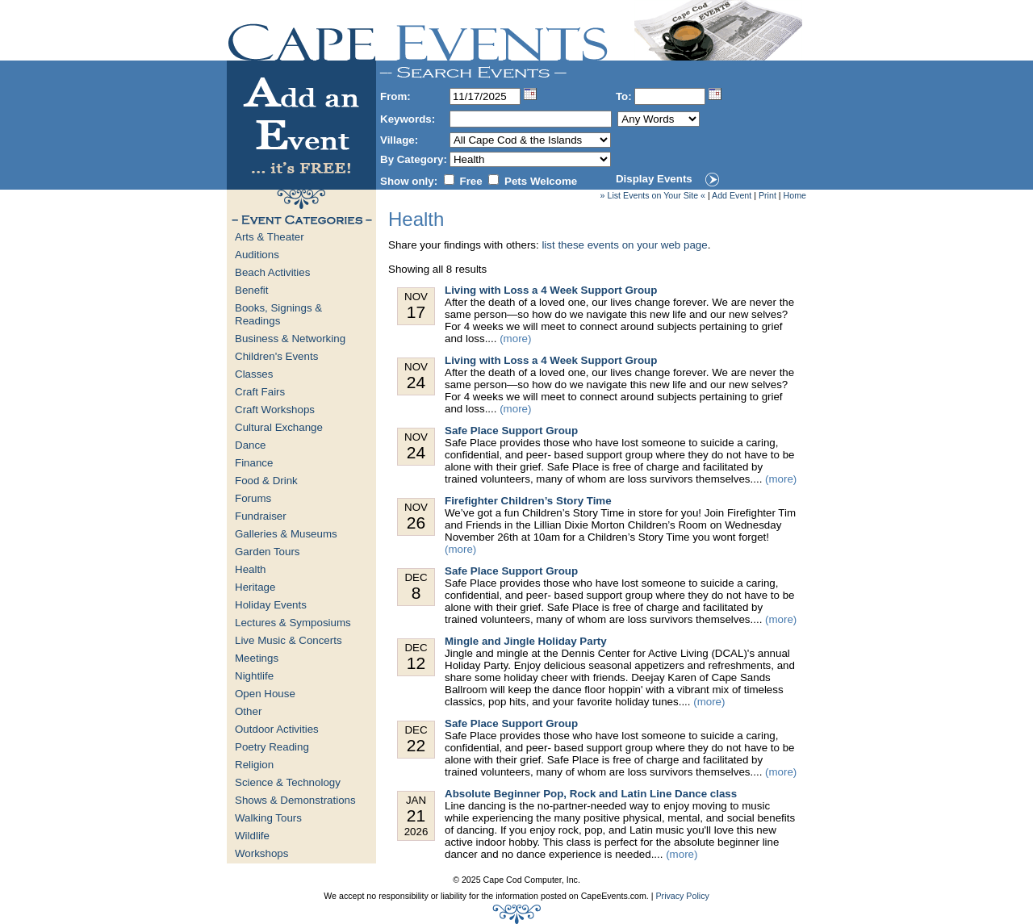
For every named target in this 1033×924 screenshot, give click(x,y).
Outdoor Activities (277, 729)
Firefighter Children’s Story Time (528, 501)
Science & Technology (288, 782)
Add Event (731, 195)
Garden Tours (267, 552)
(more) (515, 338)
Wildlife (252, 836)
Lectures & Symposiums (293, 623)
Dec (416, 587)
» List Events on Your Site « (652, 195)
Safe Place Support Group (511, 430)
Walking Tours (268, 818)
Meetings (256, 658)
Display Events (654, 179)
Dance (250, 445)
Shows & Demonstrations (295, 800)
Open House (265, 694)
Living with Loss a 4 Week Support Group (551, 290)
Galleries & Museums (286, 534)
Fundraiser (260, 516)
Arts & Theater (269, 237)
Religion (254, 765)
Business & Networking (290, 338)
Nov (416, 306)
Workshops (261, 853)
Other (248, 711)
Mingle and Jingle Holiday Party (526, 641)
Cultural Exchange (279, 427)
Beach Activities (272, 272)
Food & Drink (266, 481)
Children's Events (276, 356)
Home (795, 195)
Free (471, 181)
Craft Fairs (260, 392)
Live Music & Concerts (288, 640)
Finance (254, 463)
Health (250, 569)
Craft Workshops (275, 409)
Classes (254, 374)
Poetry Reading (272, 747)
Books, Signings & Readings (278, 314)
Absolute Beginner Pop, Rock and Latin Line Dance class (591, 794)
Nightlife (254, 676)
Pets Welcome (540, 181)
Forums (253, 498)
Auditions (257, 255)
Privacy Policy (682, 896)
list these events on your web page (624, 245)
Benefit (252, 290)
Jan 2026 (416, 816)
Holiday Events (271, 605)
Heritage (255, 587)
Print (767, 195)
